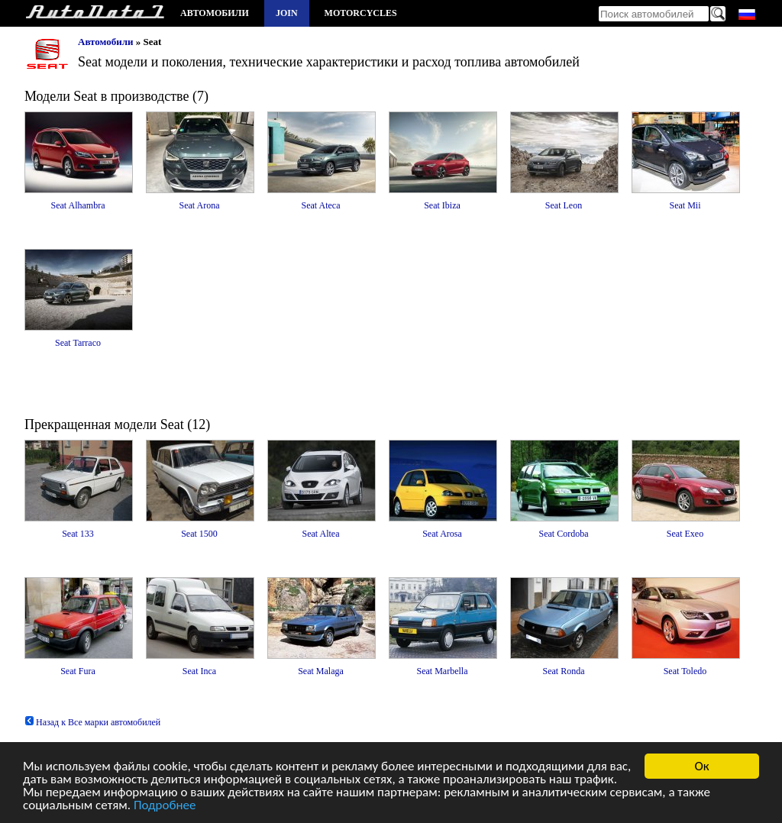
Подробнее (165, 806)
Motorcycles (361, 13)
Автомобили (214, 13)
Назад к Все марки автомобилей (92, 722)
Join (287, 13)
